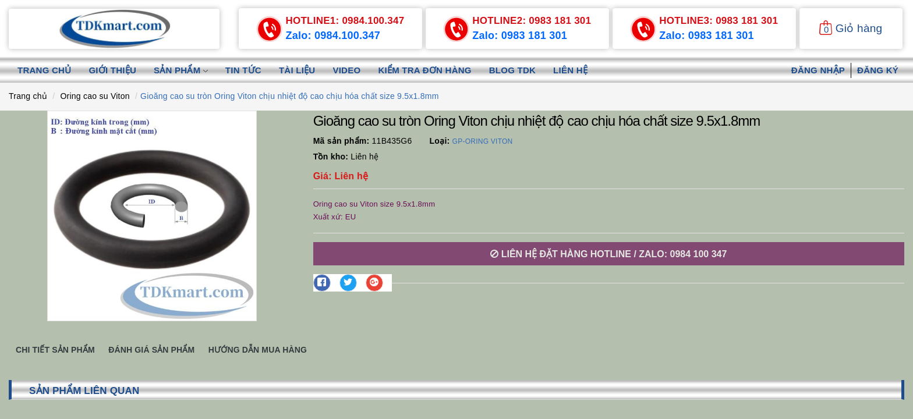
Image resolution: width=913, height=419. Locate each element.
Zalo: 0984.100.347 (332, 35)
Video (346, 70)
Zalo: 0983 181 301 (519, 35)
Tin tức (243, 70)
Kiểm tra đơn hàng (424, 70)
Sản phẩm (181, 70)
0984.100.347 (344, 20)
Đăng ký (877, 70)
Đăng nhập (818, 70)
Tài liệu (297, 70)
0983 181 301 (531, 20)
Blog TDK (512, 70)
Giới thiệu (112, 70)
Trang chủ (44, 70)
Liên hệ (570, 70)
